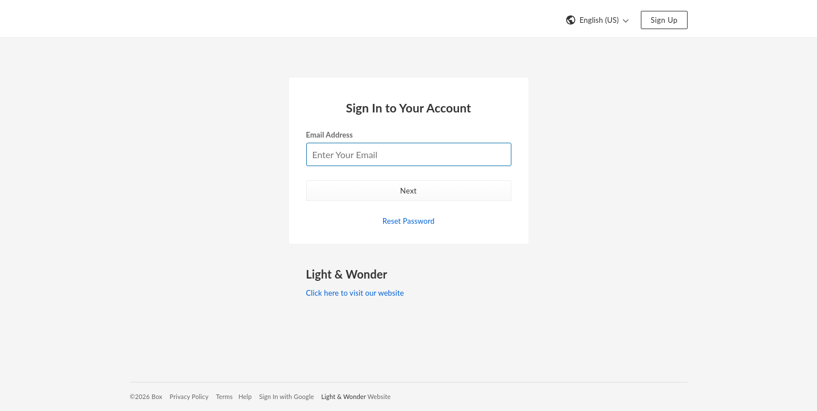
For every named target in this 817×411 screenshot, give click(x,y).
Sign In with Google (286, 396)
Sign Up (664, 20)
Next (408, 190)
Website (379, 396)
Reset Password (408, 220)
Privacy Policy (189, 396)
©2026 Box (146, 396)
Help (244, 396)
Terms (224, 396)
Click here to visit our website (355, 292)
